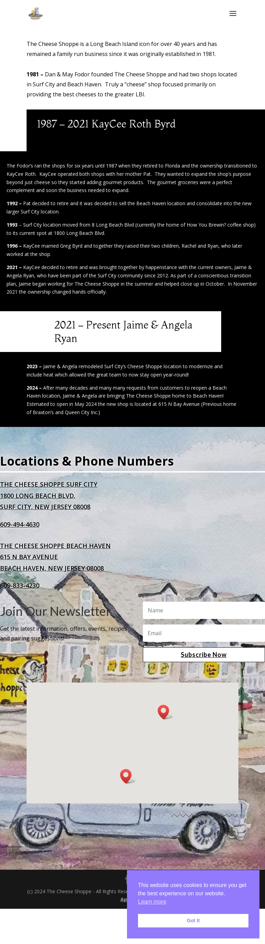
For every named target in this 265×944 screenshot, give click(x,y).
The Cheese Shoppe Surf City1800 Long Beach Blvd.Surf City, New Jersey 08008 (48, 495)
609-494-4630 (19, 525)
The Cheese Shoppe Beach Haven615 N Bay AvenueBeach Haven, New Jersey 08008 (55, 557)
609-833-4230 (19, 586)
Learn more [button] (152, 902)
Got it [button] (193, 920)
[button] (166, 712)
